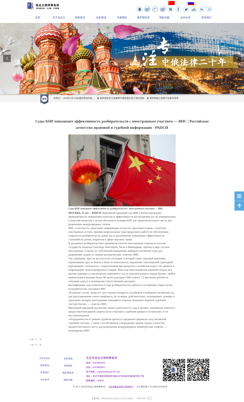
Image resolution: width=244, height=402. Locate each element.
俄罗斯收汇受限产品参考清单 (166, 98)
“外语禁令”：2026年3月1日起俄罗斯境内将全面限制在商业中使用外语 (74, 98)
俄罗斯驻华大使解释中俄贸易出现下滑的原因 (124, 98)
